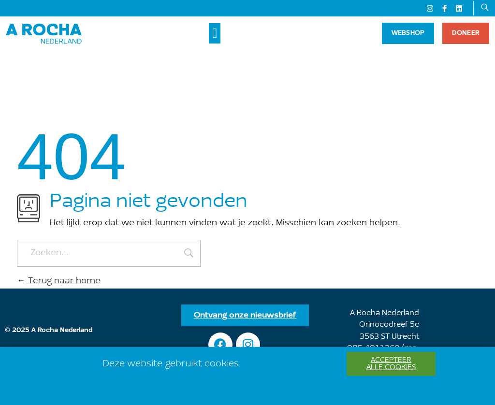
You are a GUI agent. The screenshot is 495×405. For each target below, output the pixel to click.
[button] (214, 33)
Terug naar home (59, 281)
